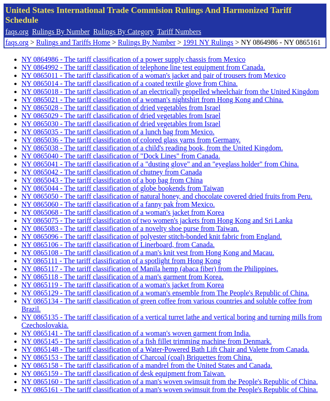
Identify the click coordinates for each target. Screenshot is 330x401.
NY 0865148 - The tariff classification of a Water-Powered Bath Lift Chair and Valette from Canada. (165, 349)
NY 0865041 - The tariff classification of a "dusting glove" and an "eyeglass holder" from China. (160, 164)
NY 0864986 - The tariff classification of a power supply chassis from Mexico (133, 59)
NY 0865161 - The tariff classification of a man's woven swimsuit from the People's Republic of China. (169, 389)
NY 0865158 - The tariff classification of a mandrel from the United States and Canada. (146, 365)
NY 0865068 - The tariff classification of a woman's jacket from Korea (122, 212)
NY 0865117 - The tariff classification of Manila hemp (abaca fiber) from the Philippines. (149, 269)
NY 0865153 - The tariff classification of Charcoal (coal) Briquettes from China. (136, 357)
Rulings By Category (123, 31)
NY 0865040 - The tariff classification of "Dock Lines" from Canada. (120, 156)
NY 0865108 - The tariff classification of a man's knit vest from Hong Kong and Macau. (147, 252)
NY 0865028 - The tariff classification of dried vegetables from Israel (120, 107)
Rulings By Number (61, 31)
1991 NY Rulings (208, 42)
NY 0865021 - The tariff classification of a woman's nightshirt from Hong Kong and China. (152, 99)
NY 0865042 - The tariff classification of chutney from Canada (111, 172)
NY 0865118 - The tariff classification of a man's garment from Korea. (122, 277)
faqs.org (17, 31)
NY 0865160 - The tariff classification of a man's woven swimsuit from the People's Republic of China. (169, 381)
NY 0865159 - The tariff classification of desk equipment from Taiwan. (123, 373)
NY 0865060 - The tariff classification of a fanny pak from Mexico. (118, 204)
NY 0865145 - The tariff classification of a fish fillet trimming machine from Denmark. (146, 341)
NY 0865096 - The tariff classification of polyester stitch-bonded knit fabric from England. (151, 236)
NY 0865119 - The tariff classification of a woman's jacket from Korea (122, 285)
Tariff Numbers (179, 31)
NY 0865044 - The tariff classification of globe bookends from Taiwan (122, 188)
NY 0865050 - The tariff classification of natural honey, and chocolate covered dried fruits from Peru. (166, 196)
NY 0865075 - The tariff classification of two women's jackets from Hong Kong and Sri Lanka (156, 220)
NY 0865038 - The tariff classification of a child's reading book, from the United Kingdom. (152, 148)
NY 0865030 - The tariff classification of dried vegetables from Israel (120, 124)
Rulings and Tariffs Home (73, 42)
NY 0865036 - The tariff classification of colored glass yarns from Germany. (131, 140)
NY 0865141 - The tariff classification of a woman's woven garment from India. (135, 333)
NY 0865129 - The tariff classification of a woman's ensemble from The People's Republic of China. (165, 293)
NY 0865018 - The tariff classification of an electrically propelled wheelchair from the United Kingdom (170, 91)
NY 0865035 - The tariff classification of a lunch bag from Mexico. (118, 132)
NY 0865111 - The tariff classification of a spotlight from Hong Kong (121, 260)
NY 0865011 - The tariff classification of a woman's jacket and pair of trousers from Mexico (153, 75)
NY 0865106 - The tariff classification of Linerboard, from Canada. (118, 244)
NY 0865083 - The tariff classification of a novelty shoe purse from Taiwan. (130, 228)
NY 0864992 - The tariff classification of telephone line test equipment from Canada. (143, 67)
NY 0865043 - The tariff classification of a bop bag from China (112, 180)
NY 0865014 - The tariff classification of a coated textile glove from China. (129, 83)
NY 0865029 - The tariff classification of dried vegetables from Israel (120, 115)
